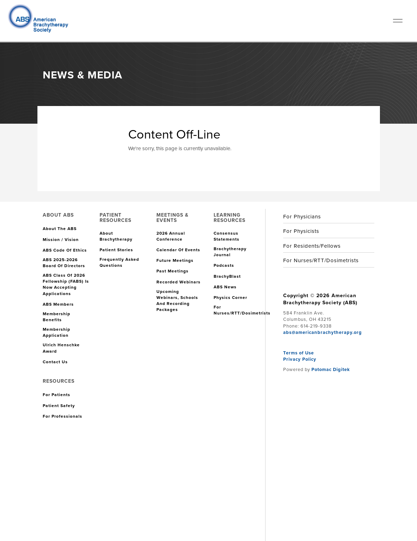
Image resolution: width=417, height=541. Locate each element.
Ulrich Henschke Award (61, 348)
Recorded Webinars (178, 282)
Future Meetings (174, 261)
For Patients (56, 395)
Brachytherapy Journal (230, 252)
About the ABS (60, 229)
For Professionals (62, 416)
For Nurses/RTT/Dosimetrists (242, 310)
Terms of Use (298, 352)
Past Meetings (172, 271)
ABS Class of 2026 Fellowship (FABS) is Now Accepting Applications (66, 284)
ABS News (225, 287)
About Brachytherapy (116, 236)
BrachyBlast (227, 277)
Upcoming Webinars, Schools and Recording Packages (177, 301)
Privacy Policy (299, 359)
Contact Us (55, 362)
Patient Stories (116, 250)
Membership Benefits (56, 317)
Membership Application (56, 333)
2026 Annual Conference (170, 236)
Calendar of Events (178, 250)
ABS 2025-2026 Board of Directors (64, 263)
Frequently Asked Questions (119, 263)
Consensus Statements (226, 236)
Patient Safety (59, 406)
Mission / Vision (61, 240)
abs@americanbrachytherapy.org (322, 332)
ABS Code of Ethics (65, 250)
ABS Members (58, 304)
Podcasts (224, 266)
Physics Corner (230, 298)
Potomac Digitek (330, 369)
